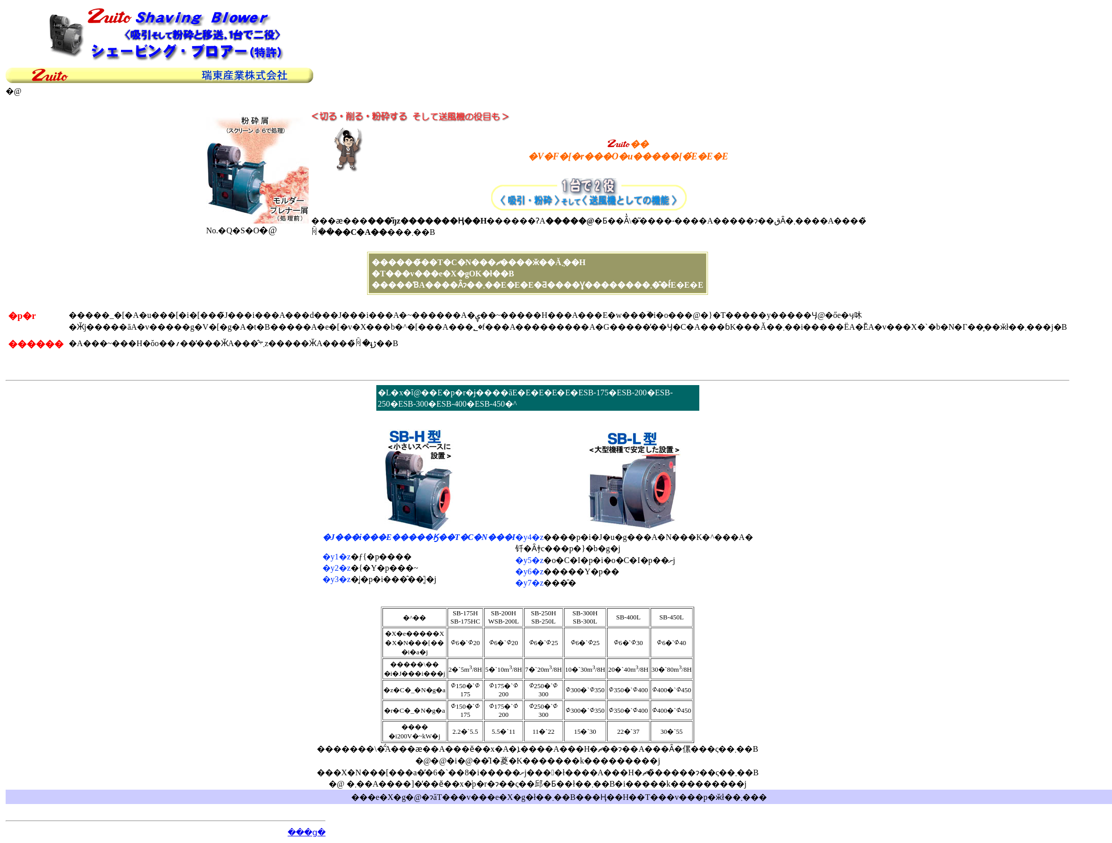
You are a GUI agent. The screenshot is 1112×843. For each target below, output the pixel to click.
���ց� (307, 832)
